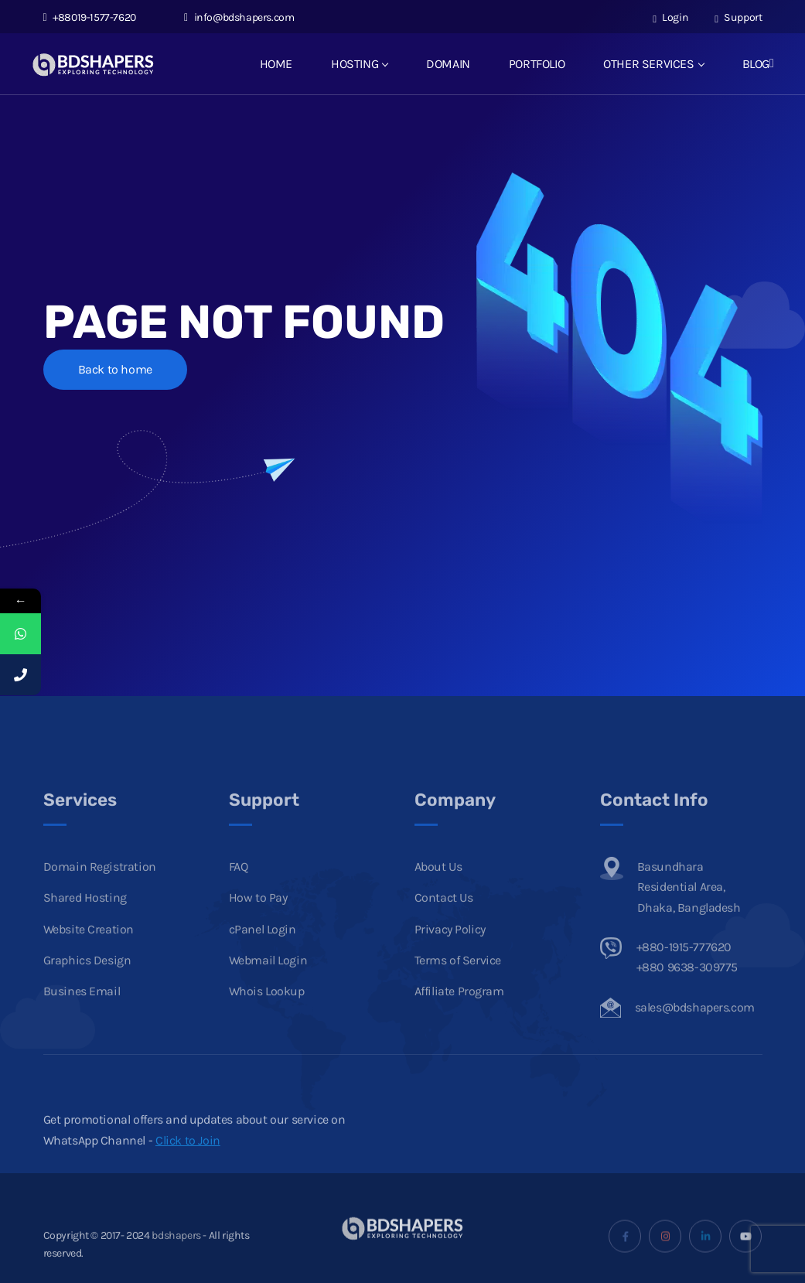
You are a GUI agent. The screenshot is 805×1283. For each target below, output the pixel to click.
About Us (438, 886)
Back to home (115, 369)
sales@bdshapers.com (695, 1027)
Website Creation (89, 949)
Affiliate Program (459, 1012)
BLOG (755, 63)
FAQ (238, 886)
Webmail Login (268, 980)
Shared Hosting (85, 918)
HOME (276, 63)
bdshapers (176, 1255)
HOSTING (359, 63)
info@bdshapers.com (239, 17)
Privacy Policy (450, 949)
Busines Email (82, 1012)
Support (738, 17)
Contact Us (443, 918)
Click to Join (187, 1160)
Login (670, 17)
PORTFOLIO (537, 63)
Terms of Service (458, 980)
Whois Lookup (267, 1012)
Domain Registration (99, 886)
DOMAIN (448, 63)
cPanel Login (262, 949)
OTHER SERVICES (653, 63)
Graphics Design (87, 980)
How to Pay (258, 918)
